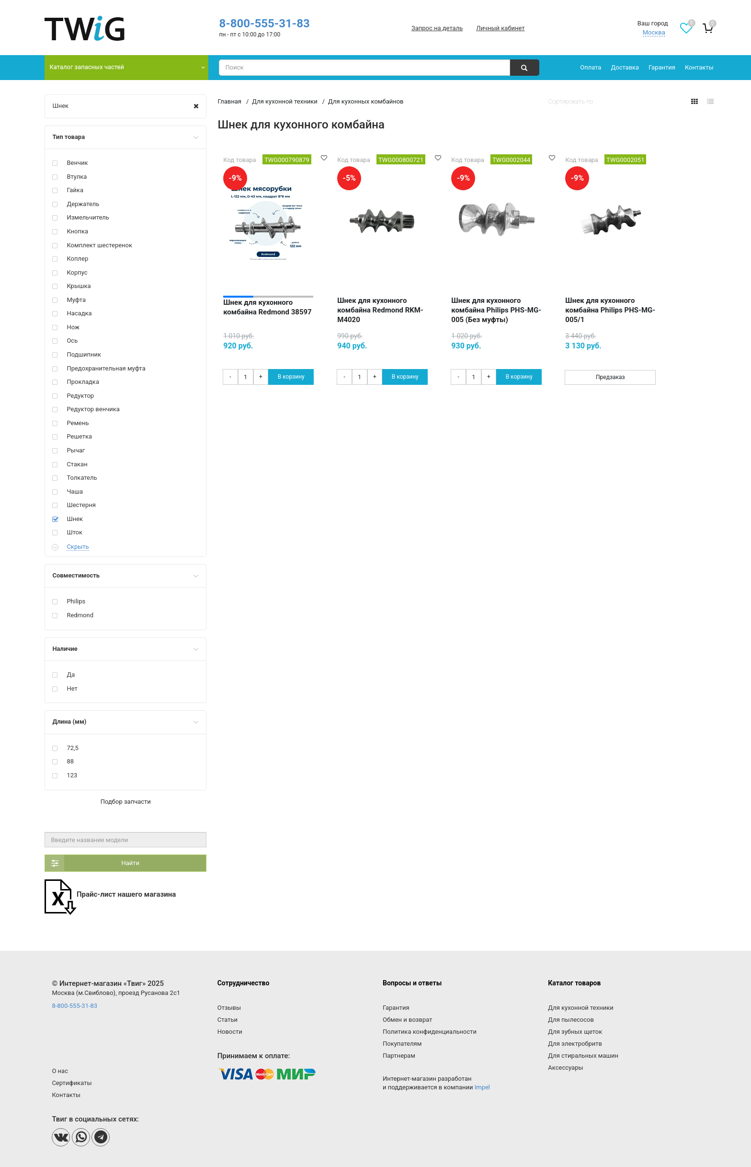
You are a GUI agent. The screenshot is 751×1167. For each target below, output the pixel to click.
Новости (229, 1031)
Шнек (60, 105)
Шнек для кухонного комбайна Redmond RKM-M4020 (380, 310)
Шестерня (81, 504)
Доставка (625, 67)
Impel (482, 1087)
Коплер (77, 258)
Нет (72, 688)
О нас (60, 1071)
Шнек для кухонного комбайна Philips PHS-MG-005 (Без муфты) (496, 310)
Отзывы (229, 1007)
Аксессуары (565, 1067)
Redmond (80, 615)
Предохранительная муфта (106, 368)
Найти (92, 863)
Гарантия (662, 67)
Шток (74, 532)
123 (72, 775)
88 (70, 761)
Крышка (79, 285)
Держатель (83, 204)
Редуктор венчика (93, 409)
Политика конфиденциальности (430, 1031)
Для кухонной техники (580, 1007)
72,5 (72, 747)
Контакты (699, 67)
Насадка (79, 313)
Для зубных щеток (575, 1031)
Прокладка (83, 381)
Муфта (76, 299)
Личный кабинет (500, 28)
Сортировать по (570, 101)
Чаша (75, 491)
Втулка (77, 176)
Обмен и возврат (407, 1019)
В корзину (291, 376)
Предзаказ (610, 377)
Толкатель (82, 477)
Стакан (77, 464)
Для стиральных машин (583, 1055)
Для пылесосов (571, 1019)
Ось (72, 340)
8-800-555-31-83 (264, 23)
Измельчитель (88, 217)
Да (71, 674)
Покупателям (402, 1043)
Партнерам (399, 1055)
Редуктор (80, 395)
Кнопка (77, 231)
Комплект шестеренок (99, 245)
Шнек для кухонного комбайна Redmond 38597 (267, 307)
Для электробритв (575, 1043)
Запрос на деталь (437, 28)
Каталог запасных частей (86, 66)
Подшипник (84, 354)
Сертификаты (71, 1082)
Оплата (590, 67)
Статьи (227, 1019)
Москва (654, 32)
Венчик (77, 162)
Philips (76, 601)
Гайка (75, 190)
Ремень (78, 423)
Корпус (77, 272)
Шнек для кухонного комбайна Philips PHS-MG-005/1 (610, 310)
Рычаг (76, 450)
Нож (73, 327)
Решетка (79, 436)
